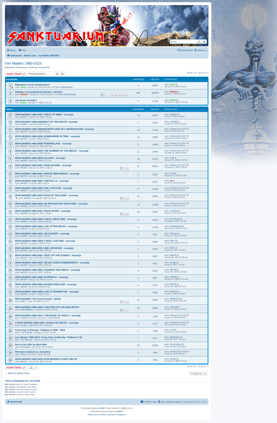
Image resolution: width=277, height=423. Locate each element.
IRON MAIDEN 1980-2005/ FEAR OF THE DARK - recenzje (46, 195)
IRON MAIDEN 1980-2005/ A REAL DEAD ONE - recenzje (45, 219)
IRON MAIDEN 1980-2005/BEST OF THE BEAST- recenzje (46, 121)
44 (127, 95)
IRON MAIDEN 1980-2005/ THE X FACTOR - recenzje (43, 188)
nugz (172, 158)
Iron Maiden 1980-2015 (23, 63)
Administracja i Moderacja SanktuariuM (32, 67)
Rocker (23, 361)
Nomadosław (175, 226)
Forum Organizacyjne (63, 87)
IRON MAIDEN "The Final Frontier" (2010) (38, 299)
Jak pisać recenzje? (26, 100)
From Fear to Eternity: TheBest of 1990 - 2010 (40, 330)
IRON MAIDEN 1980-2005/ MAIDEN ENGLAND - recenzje (45, 284)
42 (120, 95)
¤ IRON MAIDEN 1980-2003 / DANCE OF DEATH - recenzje (46, 322)
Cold (172, 173)
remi (172, 330)
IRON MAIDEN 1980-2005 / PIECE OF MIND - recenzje (44, 114)
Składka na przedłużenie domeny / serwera (38, 92)
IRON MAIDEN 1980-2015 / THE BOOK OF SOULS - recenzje (48, 315)
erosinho (173, 211)
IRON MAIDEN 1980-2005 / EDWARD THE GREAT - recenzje (47, 270)
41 (116, 95)
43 (123, 95)
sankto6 (173, 121)
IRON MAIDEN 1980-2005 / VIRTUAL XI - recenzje (42, 181)
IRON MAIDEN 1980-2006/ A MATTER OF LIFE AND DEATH (47, 307)
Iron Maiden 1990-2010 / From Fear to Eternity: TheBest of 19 (48, 337)
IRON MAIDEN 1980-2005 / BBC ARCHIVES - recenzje (44, 248)
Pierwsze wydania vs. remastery (33, 351)
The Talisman (26, 332)
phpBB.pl (119, 411)
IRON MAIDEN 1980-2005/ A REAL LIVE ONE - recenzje (45, 241)
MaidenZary (175, 337)
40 (112, 95)
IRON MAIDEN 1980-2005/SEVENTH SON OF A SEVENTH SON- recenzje (54, 129)
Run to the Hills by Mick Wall (31, 344)
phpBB (101, 408)
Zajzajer (173, 114)
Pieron (23, 354)
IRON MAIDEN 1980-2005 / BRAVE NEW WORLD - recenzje (47, 173)
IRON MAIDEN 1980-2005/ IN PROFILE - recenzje (41, 277)
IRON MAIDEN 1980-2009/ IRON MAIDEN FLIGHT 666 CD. (46, 359)
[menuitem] (22, 50)
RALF (172, 241)
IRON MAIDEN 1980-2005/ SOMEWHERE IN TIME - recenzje (47, 136)
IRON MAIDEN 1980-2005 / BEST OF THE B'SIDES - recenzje (48, 255)
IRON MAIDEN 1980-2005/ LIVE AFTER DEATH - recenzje (46, 226)
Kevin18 (173, 307)
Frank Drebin (175, 344)
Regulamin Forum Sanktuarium (32, 84)
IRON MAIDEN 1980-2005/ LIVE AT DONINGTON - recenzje (47, 291)
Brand (23, 103)
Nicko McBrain (26, 310)
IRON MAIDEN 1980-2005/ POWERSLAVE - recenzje (43, 143)
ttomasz (23, 325)
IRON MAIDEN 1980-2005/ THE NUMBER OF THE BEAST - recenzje (52, 150)
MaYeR (23, 117)
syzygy (173, 262)
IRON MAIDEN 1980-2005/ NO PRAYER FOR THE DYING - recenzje (51, 203)
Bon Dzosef (175, 219)
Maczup (173, 233)
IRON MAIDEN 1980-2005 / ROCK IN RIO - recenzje (42, 211)
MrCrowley (25, 347)
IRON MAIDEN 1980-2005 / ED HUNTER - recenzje (42, 233)
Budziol (24, 94)
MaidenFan (175, 299)
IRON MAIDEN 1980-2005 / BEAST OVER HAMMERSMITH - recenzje (52, 262)
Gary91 (173, 291)
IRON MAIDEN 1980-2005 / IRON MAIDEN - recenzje (43, 165)
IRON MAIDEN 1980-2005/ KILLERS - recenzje (40, 158)
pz (171, 181)
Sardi (22, 87)
